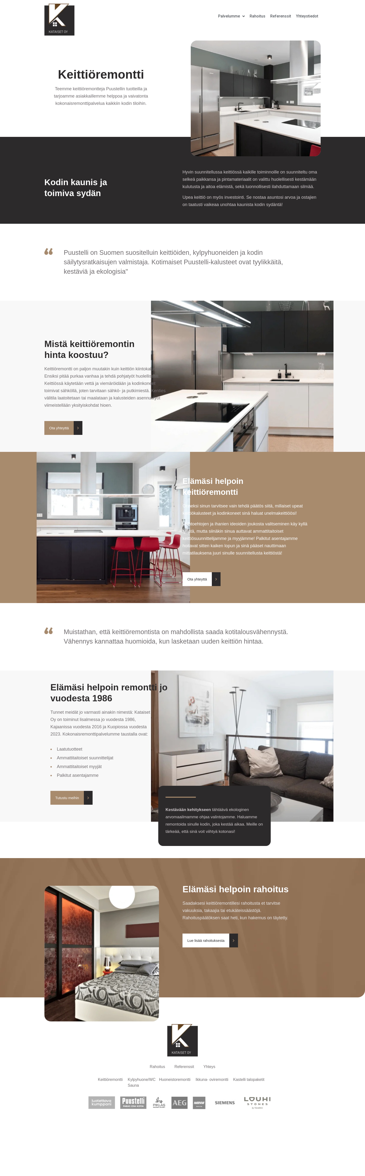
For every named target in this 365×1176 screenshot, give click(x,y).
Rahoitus (157, 1067)
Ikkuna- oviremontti (212, 1080)
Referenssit (184, 1067)
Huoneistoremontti (174, 1080)
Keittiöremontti (110, 1080)
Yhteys (210, 1067)
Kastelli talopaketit (248, 1080)
